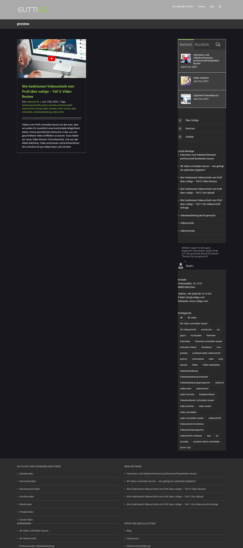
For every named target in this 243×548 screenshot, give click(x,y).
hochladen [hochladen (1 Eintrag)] (196, 335)
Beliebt (186, 44)
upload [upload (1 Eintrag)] (183, 365)
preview (52, 105)
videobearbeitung (42, 112)
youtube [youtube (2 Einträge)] (184, 441)
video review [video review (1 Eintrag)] (205, 406)
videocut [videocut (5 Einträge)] (219, 382)
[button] (220, 6)
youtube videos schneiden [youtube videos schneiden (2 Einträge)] (206, 441)
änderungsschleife (31, 105)
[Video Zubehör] (186, 78)
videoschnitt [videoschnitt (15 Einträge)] (214, 418)
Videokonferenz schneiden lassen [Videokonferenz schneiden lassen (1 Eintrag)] (197, 400)
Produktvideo (26, 511)
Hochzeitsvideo (27, 481)
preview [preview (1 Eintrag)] (184, 353)
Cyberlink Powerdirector (206, 95)
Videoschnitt (187, 223)
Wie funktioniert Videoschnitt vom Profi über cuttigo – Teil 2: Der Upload (165, 496)
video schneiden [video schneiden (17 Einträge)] (188, 412)
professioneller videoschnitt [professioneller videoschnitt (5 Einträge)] (207, 353)
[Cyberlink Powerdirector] (186, 95)
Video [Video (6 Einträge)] (195, 365)
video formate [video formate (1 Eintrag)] (187, 394)
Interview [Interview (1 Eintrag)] (210, 335)
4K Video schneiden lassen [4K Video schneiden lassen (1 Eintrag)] (193, 323)
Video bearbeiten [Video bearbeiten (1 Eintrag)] (211, 365)
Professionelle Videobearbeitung (36, 546)
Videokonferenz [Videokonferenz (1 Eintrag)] (207, 394)
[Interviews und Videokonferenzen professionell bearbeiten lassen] (186, 55)
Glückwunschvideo (29, 489)
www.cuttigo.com (198, 301)
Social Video (26, 519)
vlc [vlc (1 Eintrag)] (217, 435)
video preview (49, 108)
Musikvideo (25, 504)
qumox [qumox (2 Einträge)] (183, 359)
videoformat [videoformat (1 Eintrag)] (202, 388)
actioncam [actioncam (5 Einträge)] (206, 329)
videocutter (58, 112)
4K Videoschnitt (27, 538)
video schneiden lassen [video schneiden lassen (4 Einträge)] (192, 418)
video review (63, 108)
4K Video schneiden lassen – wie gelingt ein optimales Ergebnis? (161, 481)
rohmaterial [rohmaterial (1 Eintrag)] (198, 359)
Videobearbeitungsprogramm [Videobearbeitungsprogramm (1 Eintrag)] (195, 382)
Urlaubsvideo (26, 473)
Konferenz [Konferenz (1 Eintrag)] (206, 347)
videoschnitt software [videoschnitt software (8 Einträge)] (191, 435)
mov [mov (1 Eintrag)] (219, 347)
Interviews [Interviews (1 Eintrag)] (185, 341)
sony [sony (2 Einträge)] (220, 359)
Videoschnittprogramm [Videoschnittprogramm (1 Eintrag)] (192, 430)
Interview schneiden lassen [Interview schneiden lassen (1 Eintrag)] (208, 341)
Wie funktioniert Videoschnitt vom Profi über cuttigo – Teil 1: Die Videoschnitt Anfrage (201, 204)
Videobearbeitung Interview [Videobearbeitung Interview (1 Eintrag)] (194, 377)
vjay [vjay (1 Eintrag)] (209, 435)
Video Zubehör (201, 77)
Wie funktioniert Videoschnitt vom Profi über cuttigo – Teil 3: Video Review (48, 91)
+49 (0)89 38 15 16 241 (199, 293)
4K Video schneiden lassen (33, 530)
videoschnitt (33, 101)
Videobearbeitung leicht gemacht (197, 215)
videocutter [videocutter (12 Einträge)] (185, 388)
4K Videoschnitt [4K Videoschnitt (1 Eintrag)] (188, 329)
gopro (45, 105)
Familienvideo (26, 496)
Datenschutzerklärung (138, 546)
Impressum (133, 538)
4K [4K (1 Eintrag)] (181, 317)
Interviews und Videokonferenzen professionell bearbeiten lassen (206, 59)
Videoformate (187, 230)
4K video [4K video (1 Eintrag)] (192, 317)
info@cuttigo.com (195, 297)
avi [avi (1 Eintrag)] (218, 329)
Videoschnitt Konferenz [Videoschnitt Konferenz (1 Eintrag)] (192, 424)
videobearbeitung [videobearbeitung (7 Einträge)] (189, 371)
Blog (129, 530)
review (39, 108)
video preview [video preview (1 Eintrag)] (187, 406)
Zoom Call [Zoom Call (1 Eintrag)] (185, 447)
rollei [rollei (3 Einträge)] (211, 359)
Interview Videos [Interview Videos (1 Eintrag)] (188, 347)
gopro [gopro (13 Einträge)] (183, 335)
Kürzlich (202, 44)
